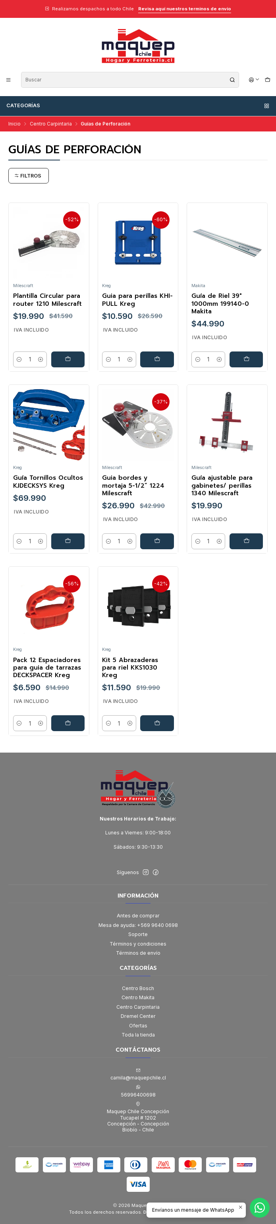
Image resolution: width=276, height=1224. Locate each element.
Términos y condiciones (138, 944)
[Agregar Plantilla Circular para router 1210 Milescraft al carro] (68, 359)
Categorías (138, 105)
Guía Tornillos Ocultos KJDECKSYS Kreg (48, 492)
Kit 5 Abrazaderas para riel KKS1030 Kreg (130, 677)
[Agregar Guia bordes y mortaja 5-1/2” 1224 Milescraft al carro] (157, 551)
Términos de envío (138, 953)
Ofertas (138, 1026)
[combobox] (130, 80)
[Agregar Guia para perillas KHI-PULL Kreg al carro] (157, 359)
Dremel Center (138, 1016)
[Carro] (267, 80)
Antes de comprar (138, 916)
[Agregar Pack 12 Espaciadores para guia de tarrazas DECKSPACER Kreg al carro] (68, 733)
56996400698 (138, 1091)
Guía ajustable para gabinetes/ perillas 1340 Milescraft (222, 496)
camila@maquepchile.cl (138, 1074)
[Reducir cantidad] (19, 359)
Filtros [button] (27, 176)
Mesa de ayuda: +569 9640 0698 (138, 925)
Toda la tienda (138, 1035)
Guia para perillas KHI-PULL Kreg (137, 300)
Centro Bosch (138, 988)
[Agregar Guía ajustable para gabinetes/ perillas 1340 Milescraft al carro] (246, 551)
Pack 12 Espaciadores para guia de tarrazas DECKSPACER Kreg (47, 677)
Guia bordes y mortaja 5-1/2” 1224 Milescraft (133, 496)
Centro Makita (138, 997)
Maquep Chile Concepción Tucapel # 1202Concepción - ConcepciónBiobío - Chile (138, 1117)
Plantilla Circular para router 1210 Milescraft (47, 300)
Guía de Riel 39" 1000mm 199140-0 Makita (220, 304)
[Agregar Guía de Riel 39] (246, 359)
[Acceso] (254, 80)
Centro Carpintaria (51, 124)
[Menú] (8, 80)
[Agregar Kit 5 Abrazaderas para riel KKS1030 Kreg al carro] (157, 733)
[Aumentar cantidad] (40, 359)
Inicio (14, 124)
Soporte (138, 934)
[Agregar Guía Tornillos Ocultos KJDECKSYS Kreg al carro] (68, 551)
